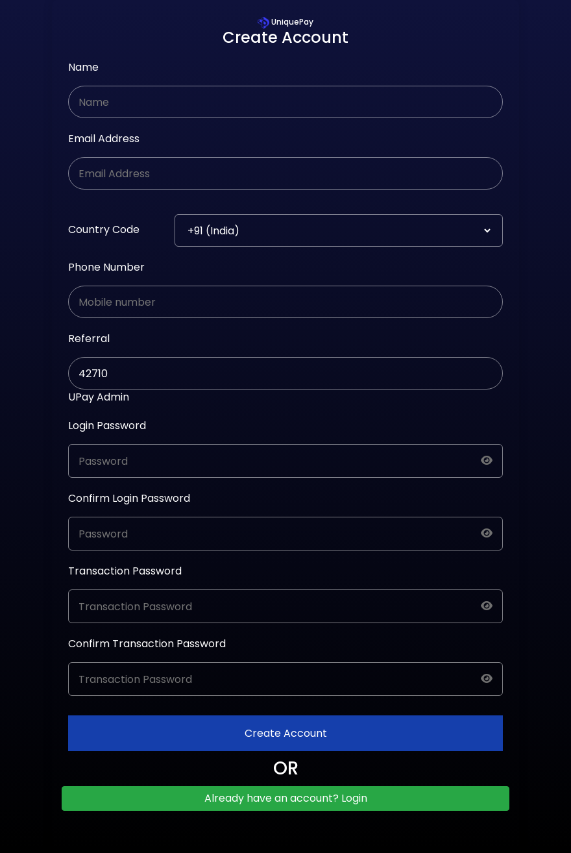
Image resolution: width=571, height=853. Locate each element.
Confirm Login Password (129, 498)
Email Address (104, 138)
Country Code (104, 229)
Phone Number (106, 267)
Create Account (286, 733)
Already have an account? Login (285, 798)
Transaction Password (125, 570)
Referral (89, 338)
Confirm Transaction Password (147, 643)
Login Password (107, 425)
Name (83, 67)
